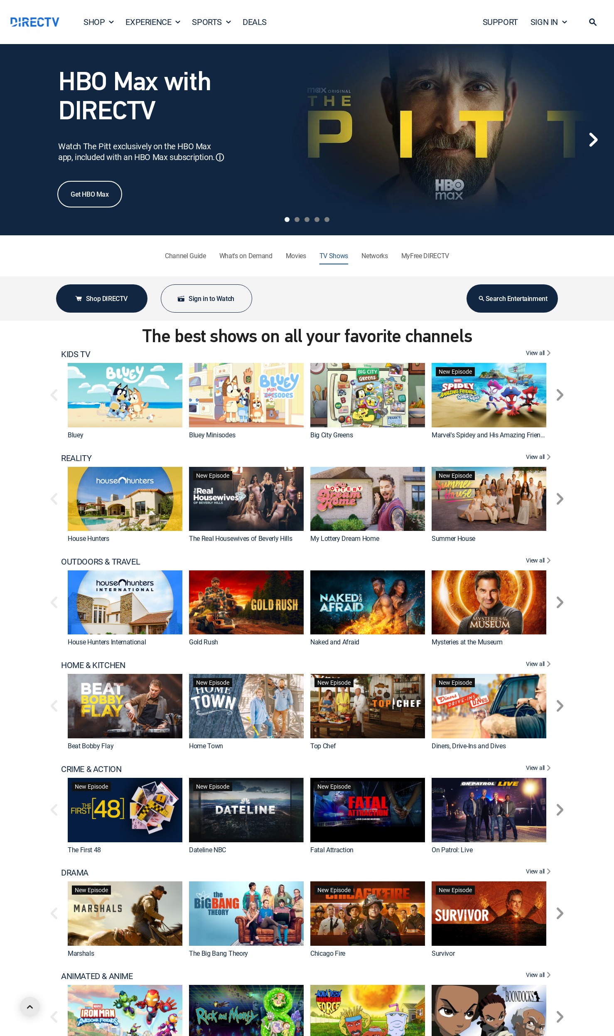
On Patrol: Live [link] (452, 849)
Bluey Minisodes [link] (212, 434)
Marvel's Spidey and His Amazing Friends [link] (490, 434)
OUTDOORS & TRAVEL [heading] (100, 561)
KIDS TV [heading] (75, 354)
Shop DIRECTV (101, 298)
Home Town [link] (206, 745)
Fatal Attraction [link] (332, 849)
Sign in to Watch (205, 298)
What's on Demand (246, 255)
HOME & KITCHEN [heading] (93, 665)
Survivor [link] (443, 952)
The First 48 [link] (84, 849)
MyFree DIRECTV (425, 255)
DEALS (255, 21)
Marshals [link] (81, 952)
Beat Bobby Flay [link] (90, 745)
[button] (593, 22)
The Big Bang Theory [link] (218, 952)
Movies (296, 255)
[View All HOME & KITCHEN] (539, 665)
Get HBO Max (90, 194)
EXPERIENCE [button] (153, 21)
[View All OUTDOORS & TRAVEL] (539, 561)
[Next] (593, 139)
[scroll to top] (30, 1006)
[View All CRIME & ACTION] (539, 769)
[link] (125, 395)
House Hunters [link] (88, 538)
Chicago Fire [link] (327, 952)
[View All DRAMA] (539, 872)
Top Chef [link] (323, 745)
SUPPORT (500, 21)
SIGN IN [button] (549, 21)
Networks (374, 255)
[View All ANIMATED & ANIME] (539, 976)
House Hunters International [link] (107, 641)
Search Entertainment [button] (512, 298)
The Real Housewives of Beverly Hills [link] (240, 538)
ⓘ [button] (220, 157)
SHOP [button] (99, 21)
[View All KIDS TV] (539, 354)
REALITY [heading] (76, 458)
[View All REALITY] (539, 458)
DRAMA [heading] (74, 872)
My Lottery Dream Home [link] (344, 538)
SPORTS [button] (212, 21)
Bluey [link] (75, 434)
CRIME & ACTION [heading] (91, 769)
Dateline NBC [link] (207, 849)
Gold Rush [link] (203, 641)
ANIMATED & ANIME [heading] (97, 976)
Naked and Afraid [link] (334, 641)
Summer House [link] (453, 538)
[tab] (287, 219)
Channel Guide (185, 255)
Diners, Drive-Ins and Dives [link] (469, 745)
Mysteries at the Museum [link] (467, 641)
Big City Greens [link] (331, 434)
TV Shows (333, 255)
